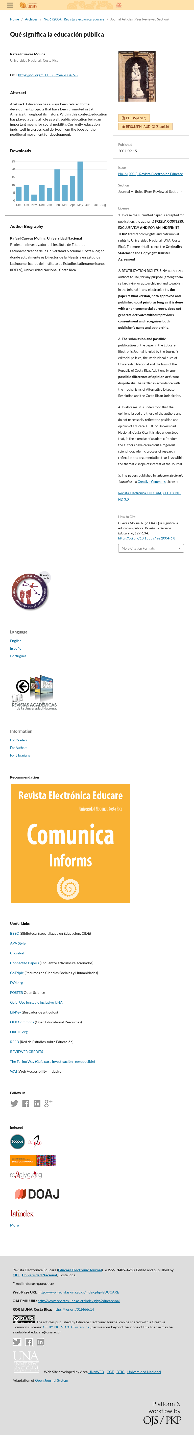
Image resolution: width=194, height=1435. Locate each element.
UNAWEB (96, 1372)
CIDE (16, 1275)
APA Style (18, 943)
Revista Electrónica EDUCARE (140, 493)
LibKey (15, 1012)
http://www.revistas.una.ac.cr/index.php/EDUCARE (78, 1292)
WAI (13, 1071)
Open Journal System (51, 1380)
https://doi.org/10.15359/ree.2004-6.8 (48, 75)
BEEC (14, 933)
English (15, 641)
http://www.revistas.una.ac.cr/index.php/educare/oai (79, 1301)
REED (14, 1042)
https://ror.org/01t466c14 (74, 1309)
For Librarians (20, 755)
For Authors (18, 748)
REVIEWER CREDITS (27, 1051)
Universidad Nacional (39, 1275)
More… (15, 1225)
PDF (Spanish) (135, 118)
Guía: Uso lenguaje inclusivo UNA (36, 1002)
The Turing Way (22, 1061)
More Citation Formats (138, 548)
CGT (110, 1372)
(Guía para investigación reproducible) (64, 1061)
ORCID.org (19, 1032)
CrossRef (17, 953)
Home (14, 19)
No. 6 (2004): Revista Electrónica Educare (74, 19)
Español (16, 648)
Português (18, 656)
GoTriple (17, 973)
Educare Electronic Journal (80, 1270)
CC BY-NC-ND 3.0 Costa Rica (66, 1327)
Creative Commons (152, 482)
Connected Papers (24, 963)
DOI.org (16, 982)
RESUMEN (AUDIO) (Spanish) (147, 127)
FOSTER (17, 992)
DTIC (120, 1372)
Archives (31, 19)
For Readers (19, 740)
